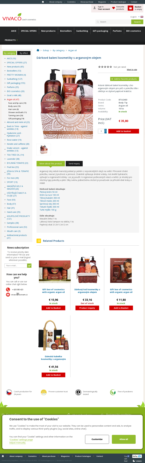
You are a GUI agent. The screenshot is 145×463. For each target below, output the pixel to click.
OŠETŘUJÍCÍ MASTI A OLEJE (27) (16, 194)
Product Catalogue (118, 2)
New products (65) (15, 66)
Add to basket (123, 131)
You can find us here (126, 456)
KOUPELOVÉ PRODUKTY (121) (18, 217)
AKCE (13, 31)
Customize (97, 439)
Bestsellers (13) (14, 70)
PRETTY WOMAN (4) (16, 74)
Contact (134, 2)
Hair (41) (11, 208)
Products (10, 40)
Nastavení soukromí (64, 460)
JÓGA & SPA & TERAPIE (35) (18, 172)
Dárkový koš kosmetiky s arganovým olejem (87, 291)
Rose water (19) (14, 139)
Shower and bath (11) (17, 112)
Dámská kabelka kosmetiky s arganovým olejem (53, 359)
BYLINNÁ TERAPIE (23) (17, 163)
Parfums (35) (13, 87)
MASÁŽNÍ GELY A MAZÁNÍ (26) (15, 187)
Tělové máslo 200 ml (49, 200)
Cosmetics (71, 2)
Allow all (124, 439)
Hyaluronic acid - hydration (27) (14, 134)
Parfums (117, 31)
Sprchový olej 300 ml (49, 203)
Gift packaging (100, 31)
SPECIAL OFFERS (29, 31)
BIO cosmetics (133, 31)
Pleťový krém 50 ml (48, 192)
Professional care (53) (17, 227)
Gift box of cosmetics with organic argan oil (53, 291)
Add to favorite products (125, 79)
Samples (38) (13, 223)
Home (43, 2)
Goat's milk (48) (14, 95)
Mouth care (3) (14, 231)
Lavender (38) (13, 159)
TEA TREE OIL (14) (15, 154)
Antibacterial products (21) (17, 236)
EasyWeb (14, 460)
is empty (138, 8)
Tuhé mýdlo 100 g (48, 209)
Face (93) (11, 199)
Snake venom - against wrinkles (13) (17, 149)
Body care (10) (14, 106)
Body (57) (11, 203)
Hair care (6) (13, 109)
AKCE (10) (11, 58)
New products (48, 31)
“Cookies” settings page (21, 439)
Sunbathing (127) (14, 79)
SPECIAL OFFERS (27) (17, 62)
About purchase (86, 2)
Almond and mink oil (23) (18, 122)
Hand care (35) (13, 212)
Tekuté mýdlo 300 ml (49, 206)
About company (55, 2)
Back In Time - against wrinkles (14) (17, 127)
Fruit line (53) (13, 167)
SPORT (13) (12, 182)
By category (9, 53)
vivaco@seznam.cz (19, 294)
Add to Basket (53, 308)
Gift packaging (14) (16, 118)
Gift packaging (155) (16, 83)
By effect (24, 53)
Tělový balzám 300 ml (50, 198)
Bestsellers (66, 31)
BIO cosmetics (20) (15, 91)
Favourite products (120, 8)
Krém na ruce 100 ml (49, 195)
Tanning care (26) (15, 115)
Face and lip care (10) (17, 103)
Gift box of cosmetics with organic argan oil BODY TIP (121, 292)
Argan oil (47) (13, 99)
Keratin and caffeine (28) (18, 144)
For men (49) (13, 178)
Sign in (104, 8)
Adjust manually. (17, 442)
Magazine (102, 2)
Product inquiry (87, 308)
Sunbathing (82, 31)
